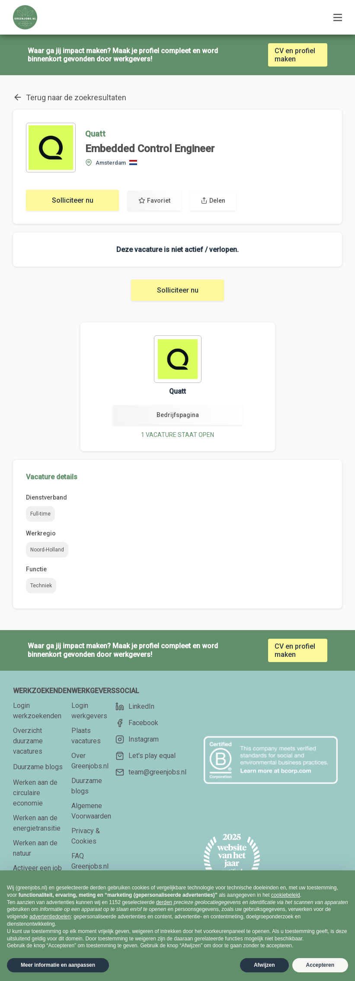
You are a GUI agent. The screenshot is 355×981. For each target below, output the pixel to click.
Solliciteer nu (72, 200)
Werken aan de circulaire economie (35, 792)
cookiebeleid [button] (285, 895)
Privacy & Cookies (85, 836)
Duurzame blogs (38, 767)
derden (164, 902)
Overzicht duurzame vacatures (28, 740)
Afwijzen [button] (264, 965)
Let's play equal (145, 756)
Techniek (41, 586)
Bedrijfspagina (178, 414)
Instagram (137, 739)
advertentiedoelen (49, 917)
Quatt (95, 133)
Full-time (40, 514)
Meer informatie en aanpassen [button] (58, 965)
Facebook (136, 723)
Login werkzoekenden (37, 710)
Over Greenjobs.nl (90, 761)
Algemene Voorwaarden (91, 811)
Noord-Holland (47, 550)
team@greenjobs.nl (150, 772)
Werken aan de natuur (35, 848)
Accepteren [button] (320, 965)
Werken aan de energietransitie (37, 823)
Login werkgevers (89, 710)
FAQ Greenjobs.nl (90, 861)
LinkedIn (134, 706)
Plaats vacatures (86, 735)
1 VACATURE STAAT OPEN (177, 434)
